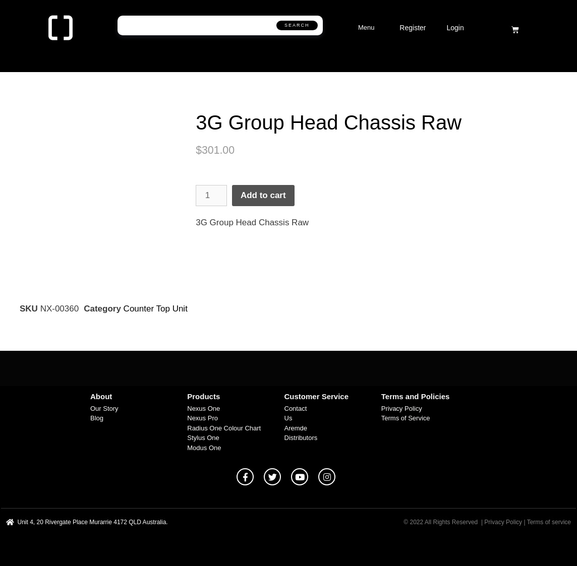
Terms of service (549, 522)
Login (455, 28)
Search (297, 25)
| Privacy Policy (501, 522)
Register (412, 28)
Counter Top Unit (156, 308)
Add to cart (263, 195)
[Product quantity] (211, 195)
